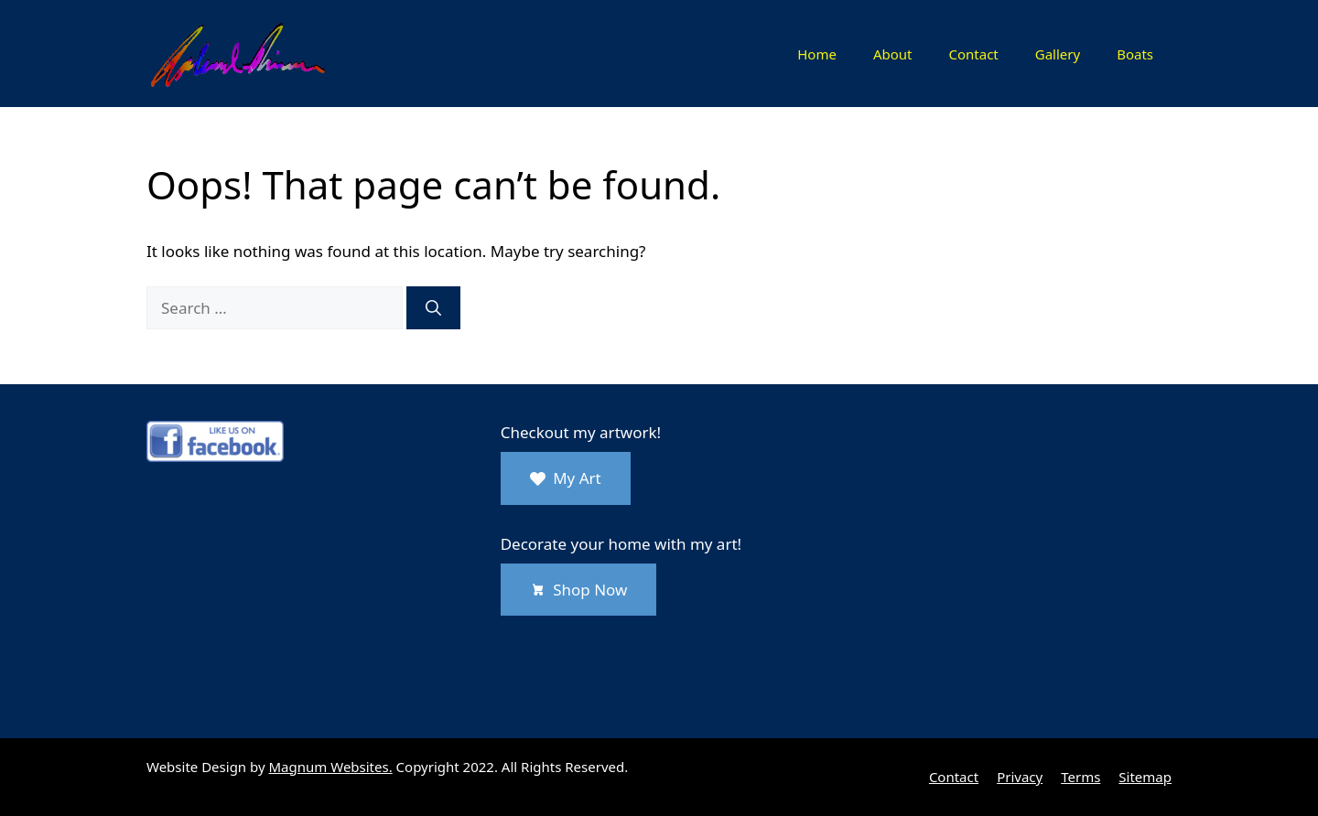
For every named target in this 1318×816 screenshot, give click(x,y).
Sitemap (1145, 777)
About (893, 54)
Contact (973, 54)
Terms (1080, 777)
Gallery (1057, 54)
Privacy (1020, 777)
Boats (1135, 54)
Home (817, 54)
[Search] (433, 308)
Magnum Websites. (331, 766)
